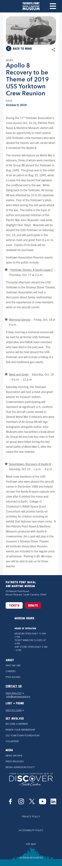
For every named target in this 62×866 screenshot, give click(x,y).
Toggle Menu (52, 6)
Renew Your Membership (20, 729)
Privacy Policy (31, 816)
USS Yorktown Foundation (22, 735)
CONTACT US (14, 686)
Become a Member (17, 724)
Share (53, 49)
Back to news (22, 48)
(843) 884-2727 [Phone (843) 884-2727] (15, 693)
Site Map (31, 844)
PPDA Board (13, 677)
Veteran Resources (31, 857)
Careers (11, 671)
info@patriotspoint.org (18, 696)
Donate (33, 605)
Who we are (13, 665)
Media (9, 750)
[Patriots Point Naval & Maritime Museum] (31, 6)
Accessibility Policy (31, 830)
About (10, 660)
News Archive (14, 755)
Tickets (14, 605)
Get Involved (15, 718)
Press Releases (15, 761)
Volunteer (12, 741)
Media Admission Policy (20, 767)
